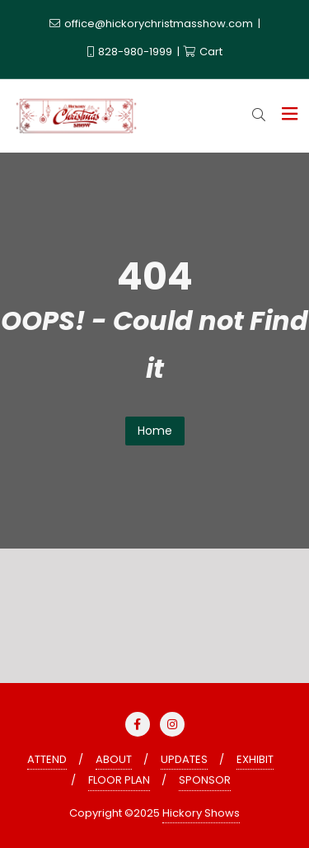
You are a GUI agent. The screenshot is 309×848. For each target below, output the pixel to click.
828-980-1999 (131, 51)
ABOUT (114, 759)
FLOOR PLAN (119, 780)
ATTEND (47, 759)
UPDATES (184, 759)
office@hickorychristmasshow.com (152, 23)
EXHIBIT (255, 759)
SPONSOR (205, 780)
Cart (202, 51)
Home (155, 430)
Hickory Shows (201, 813)
